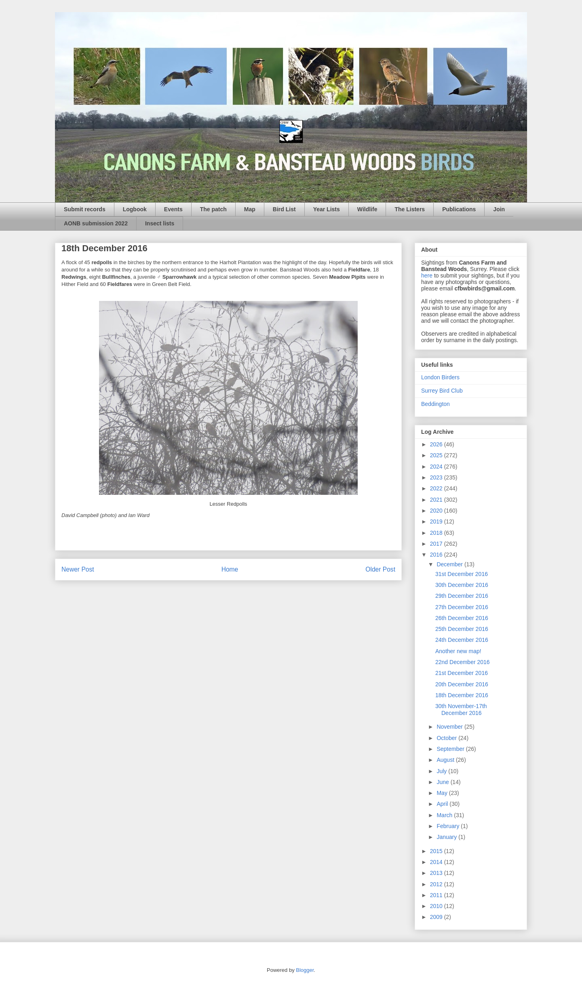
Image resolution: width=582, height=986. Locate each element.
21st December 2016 (461, 673)
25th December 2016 (461, 629)
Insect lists (159, 223)
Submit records (84, 209)
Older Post (380, 569)
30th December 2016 (461, 585)
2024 (437, 466)
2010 (437, 906)
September (451, 749)
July (442, 771)
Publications (459, 209)
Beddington (435, 404)
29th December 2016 (461, 596)
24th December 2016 (461, 640)
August (445, 760)
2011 (437, 895)
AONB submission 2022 (96, 223)
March (445, 815)
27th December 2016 (461, 607)
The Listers (409, 209)
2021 (437, 499)
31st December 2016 (461, 574)
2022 (437, 488)
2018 (437, 533)
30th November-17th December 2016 (461, 709)
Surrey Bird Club (442, 390)
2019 (437, 521)
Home (229, 569)
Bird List (284, 209)
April (442, 804)
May (442, 793)
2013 (437, 873)
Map (249, 209)
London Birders (440, 377)
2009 (437, 917)
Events (173, 209)
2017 (437, 543)
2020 (437, 510)
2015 (437, 851)
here (426, 275)
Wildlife (367, 209)
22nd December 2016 (462, 662)
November (450, 726)
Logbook (135, 209)
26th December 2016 (461, 618)
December (450, 564)
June (443, 782)
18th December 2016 (461, 695)
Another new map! (458, 651)
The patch (213, 209)
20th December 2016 (461, 684)
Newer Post (77, 569)
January (447, 837)
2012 (437, 884)
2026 (437, 444)
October (447, 738)
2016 (437, 554)
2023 (437, 477)
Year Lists (326, 209)
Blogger (305, 970)
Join (499, 209)
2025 (437, 455)
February (448, 826)
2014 (437, 862)
